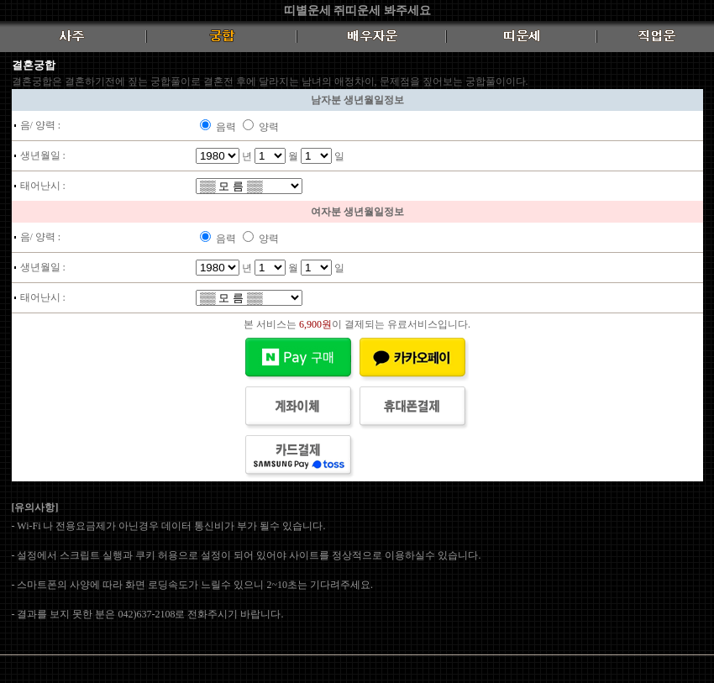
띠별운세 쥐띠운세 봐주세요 (357, 10)
